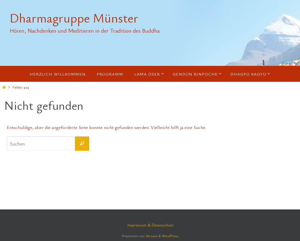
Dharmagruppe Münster (74, 18)
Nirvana (151, 235)
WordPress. (170, 235)
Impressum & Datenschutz (150, 225)
